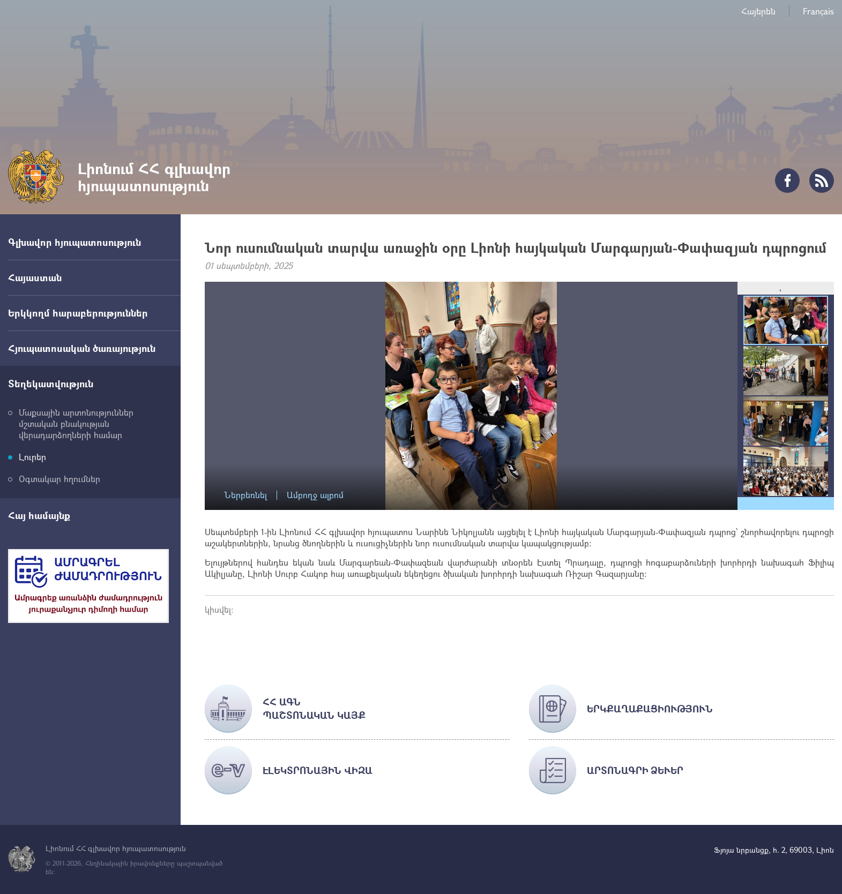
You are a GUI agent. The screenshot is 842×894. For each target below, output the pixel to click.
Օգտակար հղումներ (59, 478)
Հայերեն (758, 11)
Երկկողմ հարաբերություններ (78, 312)
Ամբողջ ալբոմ (315, 495)
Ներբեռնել (245, 495)
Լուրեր (32, 456)
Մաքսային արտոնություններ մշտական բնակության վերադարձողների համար (76, 423)
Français (818, 11)
